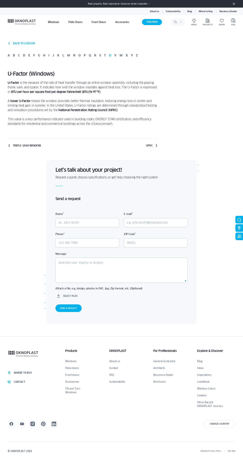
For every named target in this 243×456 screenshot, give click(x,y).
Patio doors (72, 368)
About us (154, 11)
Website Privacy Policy (210, 451)
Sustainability (173, 11)
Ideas (200, 368)
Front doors (72, 375)
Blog (189, 11)
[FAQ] (233, 22)
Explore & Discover (210, 351)
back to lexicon (21, 43)
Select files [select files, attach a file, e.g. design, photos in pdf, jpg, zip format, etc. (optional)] (70, 295)
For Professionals (165, 351)
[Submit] (175, 22)
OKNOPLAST (117, 351)
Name (59, 214)
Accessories (72, 381)
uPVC (152, 145)
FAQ (111, 375)
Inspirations (204, 375)
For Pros (152, 22)
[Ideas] (194, 22)
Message (60, 254)
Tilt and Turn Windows (72, 390)
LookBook (203, 381)
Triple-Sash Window (24, 145)
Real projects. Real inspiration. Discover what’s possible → (119, 3)
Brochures (159, 381)
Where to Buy (206, 11)
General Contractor (164, 361)
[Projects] (208, 22)
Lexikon (202, 395)
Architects (159, 368)
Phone (59, 234)
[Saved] (222, 22)
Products (71, 351)
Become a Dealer (228, 11)
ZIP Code (130, 234)
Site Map (231, 451)
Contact (113, 368)
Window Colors (206, 388)
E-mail (128, 214)
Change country (220, 423)
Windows (71, 361)
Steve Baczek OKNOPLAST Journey (210, 404)
